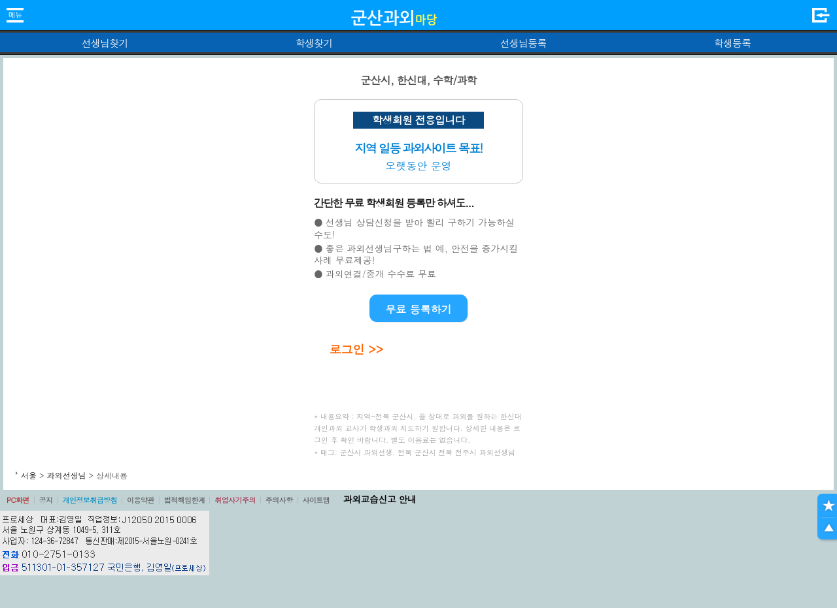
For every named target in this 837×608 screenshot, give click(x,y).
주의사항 (279, 500)
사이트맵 (316, 500)
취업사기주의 (235, 500)
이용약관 (140, 500)
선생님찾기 (104, 43)
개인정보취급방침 (89, 500)
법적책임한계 (184, 500)
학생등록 (732, 43)
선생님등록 (523, 43)
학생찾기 (314, 43)
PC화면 (18, 500)
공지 (46, 500)
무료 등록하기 (418, 309)
